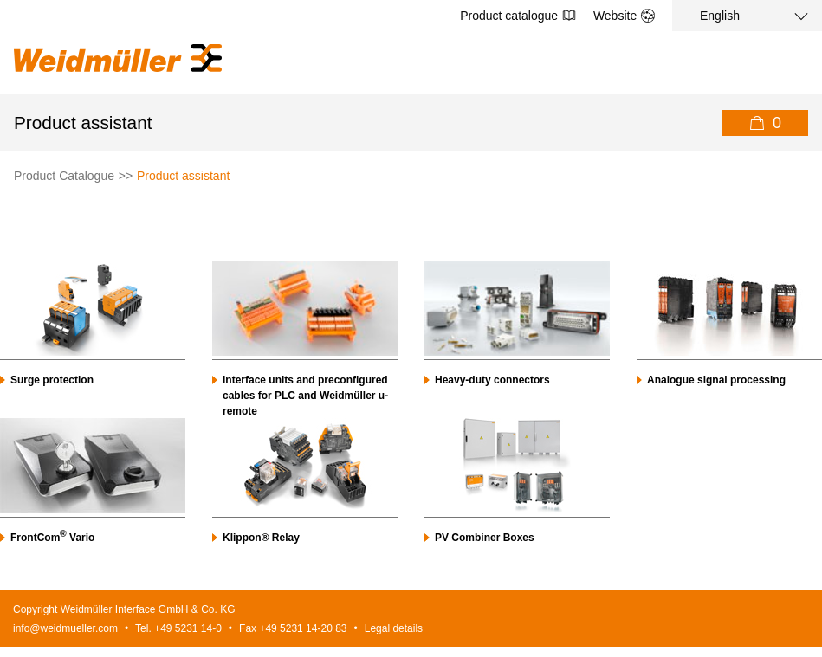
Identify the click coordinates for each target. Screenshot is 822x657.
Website (624, 16)
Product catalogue (518, 16)
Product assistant (183, 176)
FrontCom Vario (52, 537)
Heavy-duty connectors (492, 380)
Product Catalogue (64, 176)
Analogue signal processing (716, 380)
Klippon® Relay (261, 537)
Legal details (394, 628)
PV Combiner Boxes (484, 537)
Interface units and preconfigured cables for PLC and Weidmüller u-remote (305, 395)
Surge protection (52, 380)
